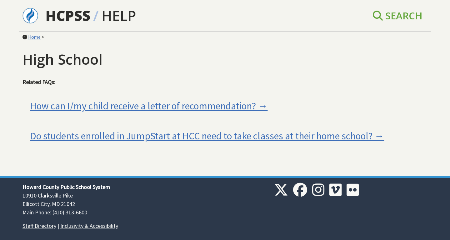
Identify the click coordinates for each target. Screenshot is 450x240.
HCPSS (68, 15)
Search (397, 15)
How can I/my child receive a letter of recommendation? (143, 106)
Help (119, 15)
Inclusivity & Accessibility (89, 225)
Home (34, 37)
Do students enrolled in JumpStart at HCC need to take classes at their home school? (201, 136)
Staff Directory (39, 225)
